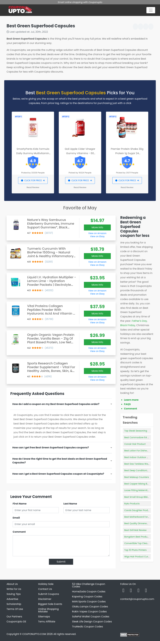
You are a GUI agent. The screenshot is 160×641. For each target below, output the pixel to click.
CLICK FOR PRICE (33, 180)
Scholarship (14, 604)
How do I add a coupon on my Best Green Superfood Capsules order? (55, 404)
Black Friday (127, 325)
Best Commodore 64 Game (139, 437)
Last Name (70, 503)
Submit (61, 561)
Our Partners (14, 616)
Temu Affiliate (46, 621)
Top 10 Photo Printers (135, 550)
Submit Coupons (48, 594)
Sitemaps (44, 616)
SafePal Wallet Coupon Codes (90, 616)
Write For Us (14, 589)
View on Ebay (97, 236)
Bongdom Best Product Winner (141, 536)
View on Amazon (97, 233)
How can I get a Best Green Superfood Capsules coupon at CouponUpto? (58, 474)
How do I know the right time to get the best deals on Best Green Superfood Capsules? (59, 460)
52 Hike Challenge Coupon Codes (88, 585)
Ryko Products (132, 503)
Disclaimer (44, 599)
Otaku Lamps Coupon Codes (90, 606)
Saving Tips (14, 594)
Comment (19, 532)
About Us (12, 584)
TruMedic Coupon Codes (87, 626)
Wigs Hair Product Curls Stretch (141, 556)
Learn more (131, 400)
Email (16, 518)
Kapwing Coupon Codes (87, 596)
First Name (20, 503)
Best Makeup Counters (136, 477)
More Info (97, 227)
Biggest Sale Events (50, 604)
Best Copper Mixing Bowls (138, 483)
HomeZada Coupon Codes (88, 591)
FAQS (127, 404)
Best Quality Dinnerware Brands (141, 523)
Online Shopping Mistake (48, 610)
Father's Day (139, 321)
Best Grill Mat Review (135, 530)
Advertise (12, 599)
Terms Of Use (15, 609)
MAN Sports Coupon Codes (89, 601)
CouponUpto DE (16, 621)
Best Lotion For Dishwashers (139, 450)
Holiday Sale (45, 584)
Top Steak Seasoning (135, 430)
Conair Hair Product (135, 444)
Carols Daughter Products (138, 510)
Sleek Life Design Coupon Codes (92, 621)
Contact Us (45, 589)
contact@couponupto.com (137, 599)
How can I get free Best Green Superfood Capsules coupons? (50, 447)
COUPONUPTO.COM (34, 634)
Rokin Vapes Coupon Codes (89, 611)
